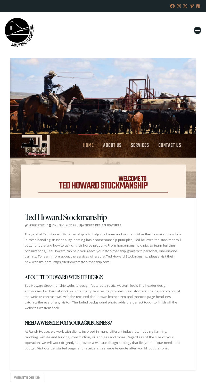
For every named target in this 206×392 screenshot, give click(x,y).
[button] (197, 30)
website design (27, 377)
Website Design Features (100, 225)
